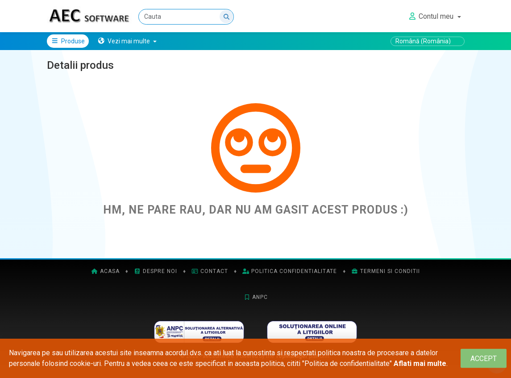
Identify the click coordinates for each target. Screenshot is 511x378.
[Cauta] (186, 17)
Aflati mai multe (420, 363)
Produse (68, 41)
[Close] (484, 358)
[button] (127, 41)
